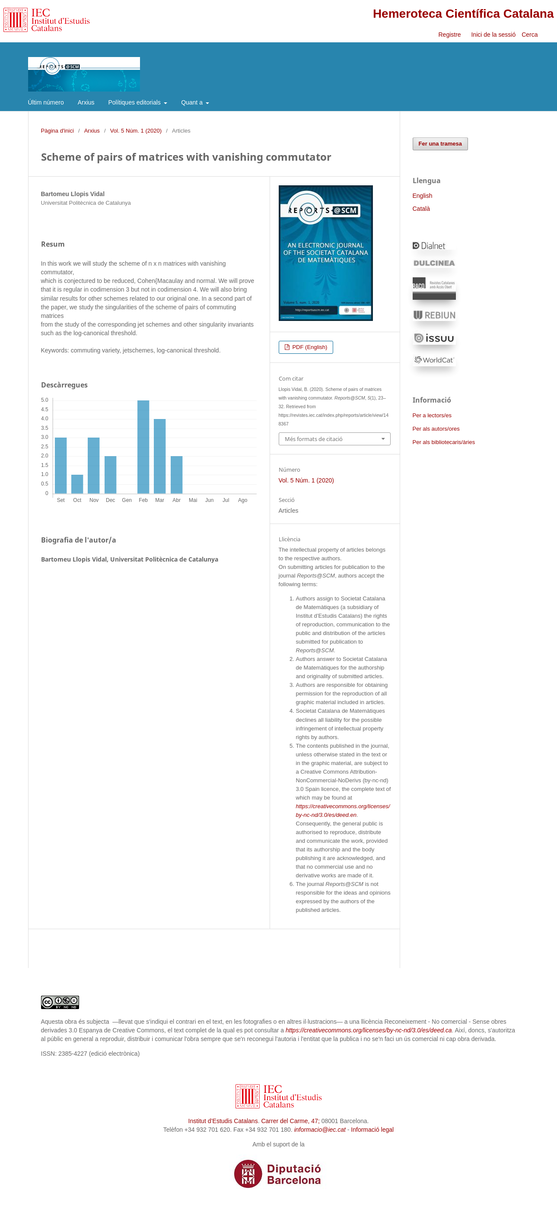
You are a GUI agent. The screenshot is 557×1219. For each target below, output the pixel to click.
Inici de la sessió (493, 34)
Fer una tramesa (440, 143)
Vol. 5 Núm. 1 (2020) (136, 130)
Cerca (530, 34)
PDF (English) (309, 347)
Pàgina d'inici (57, 130)
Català (421, 208)
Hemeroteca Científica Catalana (463, 13)
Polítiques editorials (135, 102)
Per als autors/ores (436, 428)
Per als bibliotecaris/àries (444, 442)
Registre (449, 34)
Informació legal (372, 1129)
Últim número (46, 102)
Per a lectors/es (432, 415)
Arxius (86, 102)
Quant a (192, 102)
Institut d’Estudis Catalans (223, 1120)
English (423, 195)
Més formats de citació (314, 439)
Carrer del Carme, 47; (290, 1120)
